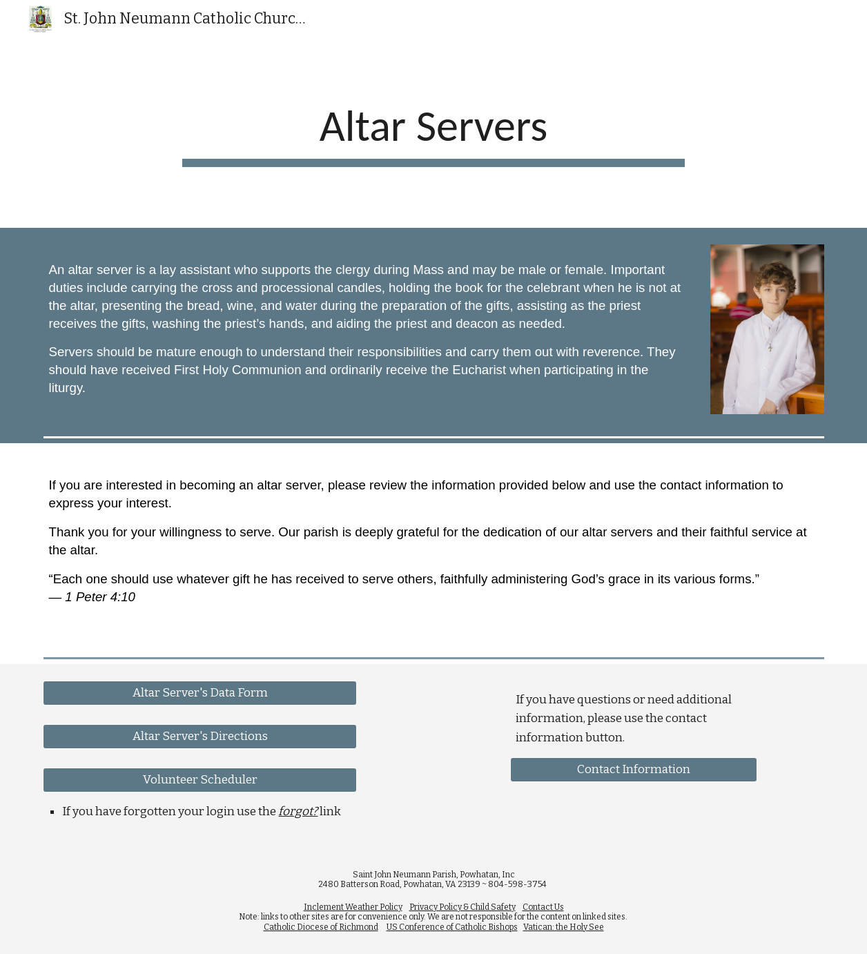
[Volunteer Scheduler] (199, 780)
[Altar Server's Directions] (199, 737)
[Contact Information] (634, 770)
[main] (433, 133)
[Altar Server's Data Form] (199, 692)
